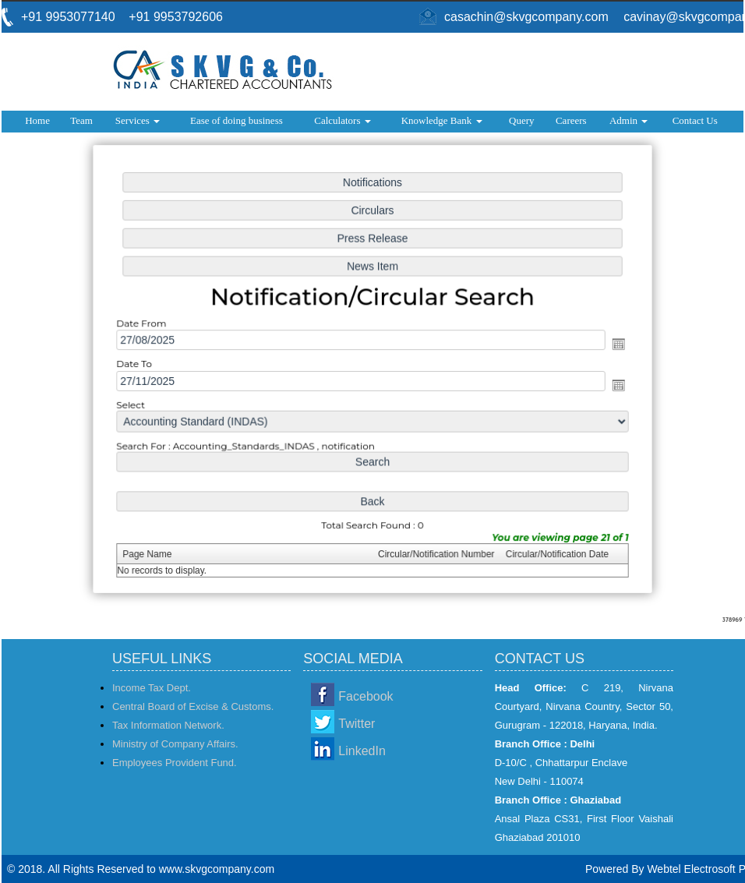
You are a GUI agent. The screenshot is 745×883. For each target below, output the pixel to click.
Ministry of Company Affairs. (175, 744)
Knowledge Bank (441, 120)
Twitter (356, 723)
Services (137, 120)
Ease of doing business (236, 120)
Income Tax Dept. (151, 688)
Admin (628, 120)
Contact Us (695, 120)
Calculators (342, 120)
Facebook (365, 696)
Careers (571, 120)
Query (522, 120)
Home (37, 120)
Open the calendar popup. (614, 344)
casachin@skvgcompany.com (526, 16)
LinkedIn (362, 751)
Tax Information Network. (168, 725)
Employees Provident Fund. (174, 762)
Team (81, 120)
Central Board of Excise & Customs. (193, 706)
